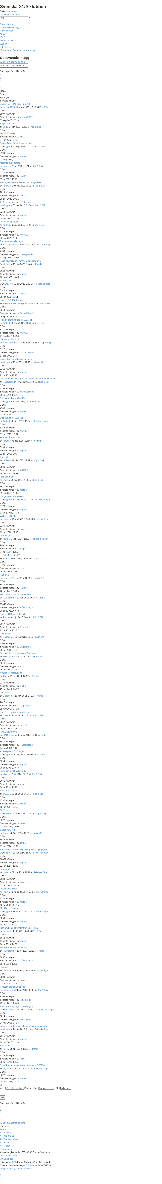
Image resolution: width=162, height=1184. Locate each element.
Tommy (6, 617)
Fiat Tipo (4, 810)
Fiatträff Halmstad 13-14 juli (13, 947)
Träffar (42, 598)
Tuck (5, 676)
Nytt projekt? (6, 634)
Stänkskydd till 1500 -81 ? (12, 418)
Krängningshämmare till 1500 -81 (16, 320)
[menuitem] (9, 27)
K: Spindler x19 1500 (10, 555)
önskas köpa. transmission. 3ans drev (18, 653)
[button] (0, 88)
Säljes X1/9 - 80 (7, 123)
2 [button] (0, 78)
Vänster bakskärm (9, 790)
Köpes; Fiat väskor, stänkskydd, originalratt (20, 182)
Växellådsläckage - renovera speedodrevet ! (21, 261)
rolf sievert (8, 990)
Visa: (12, 1088)
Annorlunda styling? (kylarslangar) (16, 1006)
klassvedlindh (9, 343)
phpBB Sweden (29, 1165)
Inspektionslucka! (8, 889)
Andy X (6, 186)
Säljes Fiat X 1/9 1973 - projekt (15, 104)
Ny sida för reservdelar (11, 673)
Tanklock (4, 457)
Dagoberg (7, 637)
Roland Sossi (9, 303)
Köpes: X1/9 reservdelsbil (12, 614)
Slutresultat (5, 280)
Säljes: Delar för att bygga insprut (16, 143)
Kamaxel (4, 967)
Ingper (7, 146)
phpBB (11, 1162)
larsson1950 (9, 107)
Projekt (38, 264)
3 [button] (0, 81)
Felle (5, 1049)
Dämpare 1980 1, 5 (9, 339)
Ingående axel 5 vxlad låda (13, 771)
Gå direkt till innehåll (10, 14)
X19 (5, 558)
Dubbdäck (5, 692)
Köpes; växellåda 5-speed (12, 987)
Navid (5, 715)
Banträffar (5, 1045)
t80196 (6, 460)
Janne (6, 833)
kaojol (6, 480)
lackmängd (5, 535)
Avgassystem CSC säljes (12, 751)
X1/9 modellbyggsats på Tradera (15, 202)
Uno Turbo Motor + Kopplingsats (15, 712)
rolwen (6, 166)
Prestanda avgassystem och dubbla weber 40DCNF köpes (28, 379)
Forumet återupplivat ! (10, 437)
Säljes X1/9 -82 (7, 830)
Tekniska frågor (42, 284)
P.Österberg (8, 598)
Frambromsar (6, 869)
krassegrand (9, 244)
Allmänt (37, 441)
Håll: (62, 1088)
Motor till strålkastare (10, 163)
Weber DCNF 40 (8, 516)
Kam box (4, 575)
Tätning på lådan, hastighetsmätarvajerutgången (23, 1026)
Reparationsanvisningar (11, 241)
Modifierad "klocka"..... (11, 908)
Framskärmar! (7, 477)
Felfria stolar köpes (9, 222)
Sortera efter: (39, 1088)
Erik (5, 127)
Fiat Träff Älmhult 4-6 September (15, 594)
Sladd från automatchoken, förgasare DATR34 (22, 1065)
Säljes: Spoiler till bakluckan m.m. (16, 359)
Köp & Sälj (44, 107)
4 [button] (0, 84)
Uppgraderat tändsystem (12, 496)
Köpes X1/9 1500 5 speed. (13, 300)
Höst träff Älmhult (8, 732)
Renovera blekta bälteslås (12, 398)
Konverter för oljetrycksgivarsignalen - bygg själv (23, 849)
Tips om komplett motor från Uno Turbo (19, 928)
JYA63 (6, 794)
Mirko (5, 656)
